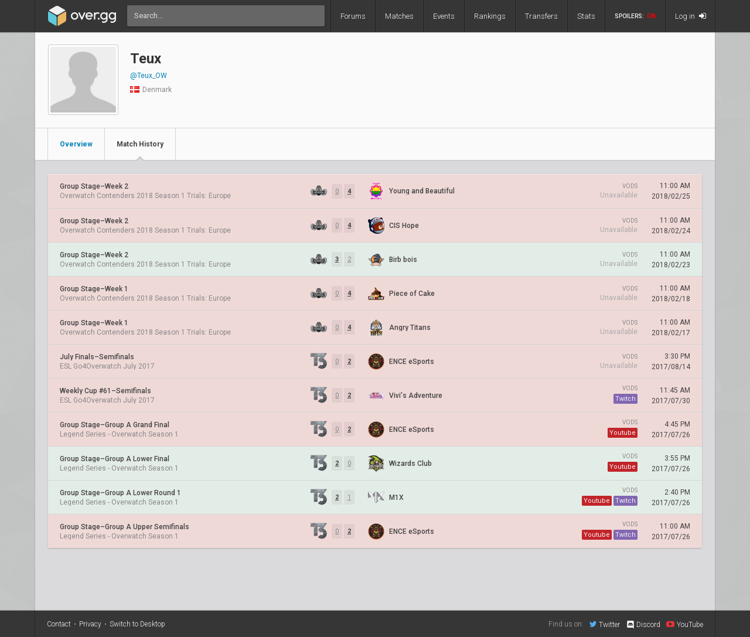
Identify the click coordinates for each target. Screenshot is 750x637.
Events (444, 16)
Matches (399, 16)
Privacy (90, 624)
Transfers (541, 16)
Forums (353, 16)
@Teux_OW (148, 75)
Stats (586, 16)
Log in (690, 16)
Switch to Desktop (137, 624)
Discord (643, 624)
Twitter (604, 624)
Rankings (490, 16)
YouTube (684, 624)
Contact (59, 624)
